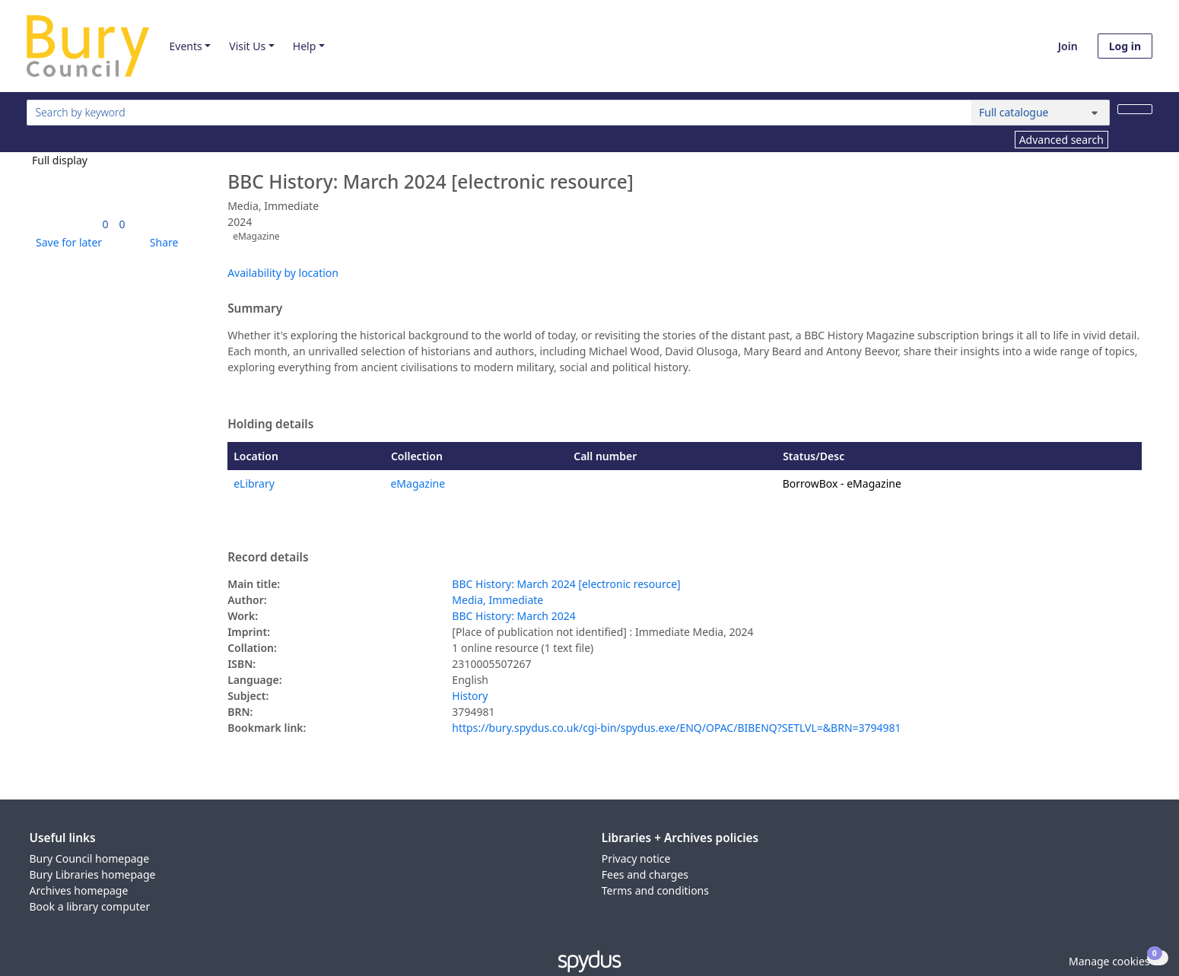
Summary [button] (254, 309)
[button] (66, 242)
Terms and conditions (655, 890)
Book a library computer (90, 906)
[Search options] (1040, 113)
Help (304, 46)
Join (1068, 46)
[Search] (1134, 109)
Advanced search (1061, 139)
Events (185, 46)
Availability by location (282, 272)
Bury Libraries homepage (93, 874)
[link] (106, 224)
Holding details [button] (270, 424)
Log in (1125, 46)
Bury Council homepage (90, 858)
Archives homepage (79, 890)
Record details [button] (267, 557)
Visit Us (247, 46)
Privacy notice (636, 858)
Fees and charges (645, 874)
